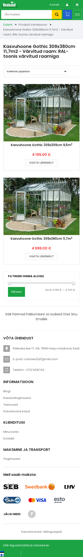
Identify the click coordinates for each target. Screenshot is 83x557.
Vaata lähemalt (41, 163)
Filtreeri (16, 292)
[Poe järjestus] (35, 71)
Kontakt (54, 4)
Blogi (6, 391)
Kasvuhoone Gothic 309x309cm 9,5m (41, 145)
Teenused (10, 404)
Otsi (57, 14)
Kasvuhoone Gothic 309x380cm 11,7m (41, 238)
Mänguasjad (53, 532)
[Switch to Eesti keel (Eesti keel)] (8, 552)
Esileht (7, 25)
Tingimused (11, 459)
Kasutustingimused (17, 398)
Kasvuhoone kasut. (17, 411)
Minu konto (11, 432)
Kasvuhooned (31, 532)
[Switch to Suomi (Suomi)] (6, 555)
